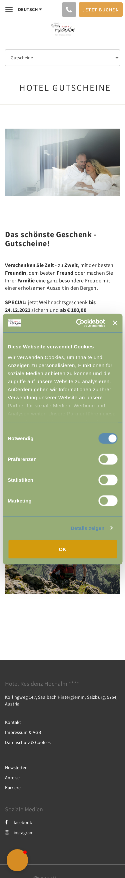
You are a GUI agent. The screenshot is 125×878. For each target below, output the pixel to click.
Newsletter (16, 767)
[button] (17, 860)
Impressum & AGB (23, 732)
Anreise (12, 777)
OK (62, 549)
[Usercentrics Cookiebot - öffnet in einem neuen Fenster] (78, 323)
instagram (19, 832)
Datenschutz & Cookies (28, 742)
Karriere (13, 788)
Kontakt (13, 722)
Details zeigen (87, 528)
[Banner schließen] (115, 323)
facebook (18, 822)
